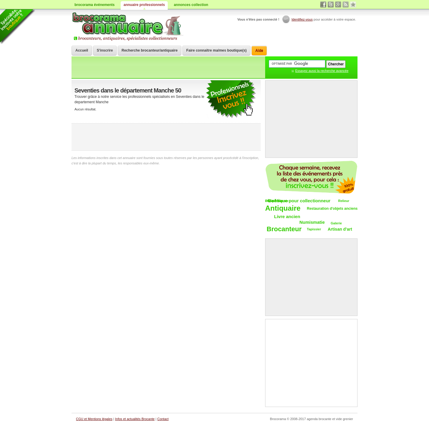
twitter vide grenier (331, 4)
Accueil (81, 50)
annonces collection (191, 5)
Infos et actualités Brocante (135, 419)
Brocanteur (284, 229)
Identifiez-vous (302, 19)
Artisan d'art (340, 229)
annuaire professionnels (144, 5)
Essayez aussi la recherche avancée (322, 71)
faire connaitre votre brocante (231, 99)
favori (353, 4)
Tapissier (314, 229)
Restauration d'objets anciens (332, 208)
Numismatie (312, 222)
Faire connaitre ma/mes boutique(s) (216, 50)
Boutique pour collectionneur (299, 200)
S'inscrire (105, 50)
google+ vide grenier (338, 4)
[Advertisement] (166, 137)
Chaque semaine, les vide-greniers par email (311, 177)
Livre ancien (287, 216)
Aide (259, 50)
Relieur (343, 201)
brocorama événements (94, 5)
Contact (163, 419)
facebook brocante (323, 4)
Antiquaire (283, 208)
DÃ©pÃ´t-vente (276, 201)
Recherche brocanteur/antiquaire (150, 50)
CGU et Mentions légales (94, 419)
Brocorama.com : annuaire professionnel (129, 27)
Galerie (336, 223)
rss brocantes (346, 4)
